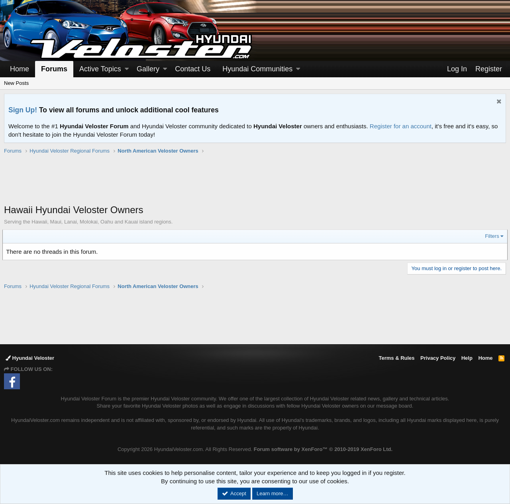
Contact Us (192, 69)
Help (467, 358)
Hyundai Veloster (30, 358)
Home (19, 69)
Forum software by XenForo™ (323, 449)
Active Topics (100, 69)
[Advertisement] (255, 183)
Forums (54, 69)
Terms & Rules (396, 358)
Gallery (148, 69)
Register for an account (401, 126)
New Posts (16, 83)
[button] (127, 69)
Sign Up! (22, 110)
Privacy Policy (437, 358)
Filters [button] (491, 236)
